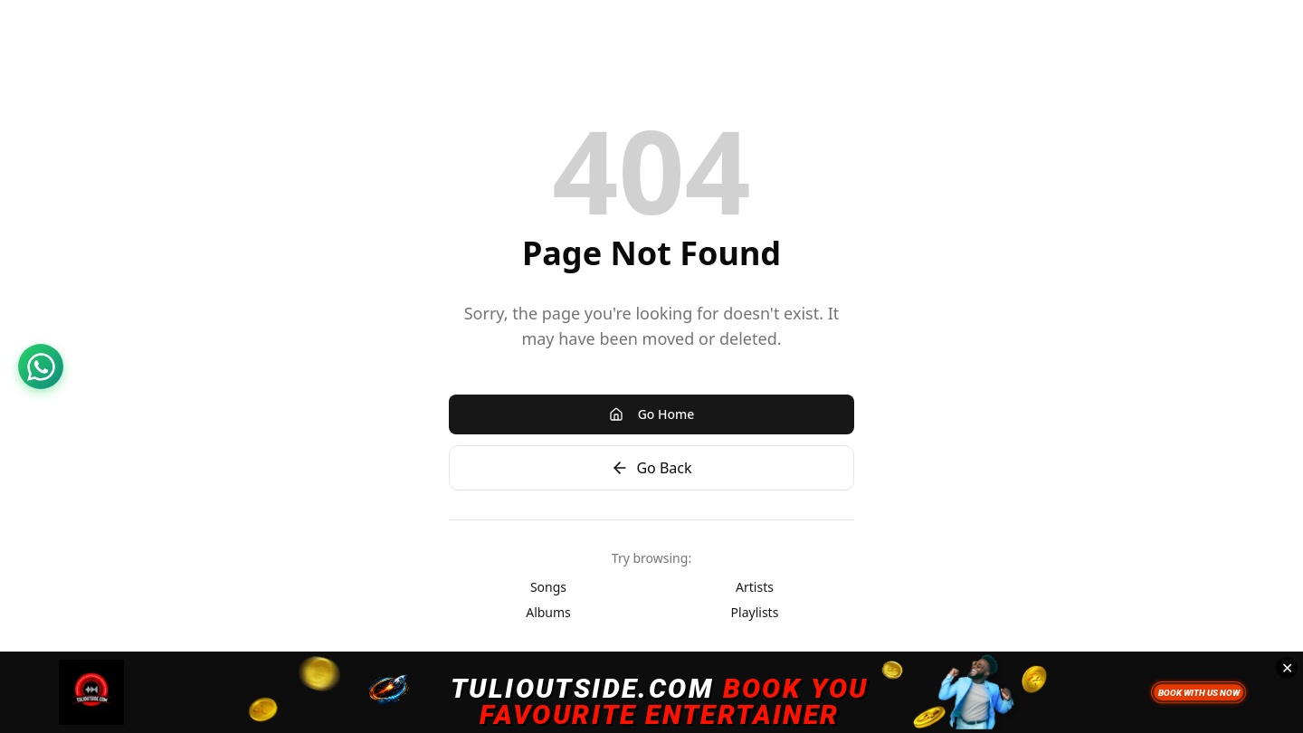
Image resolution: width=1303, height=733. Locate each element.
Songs (548, 586)
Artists (755, 586)
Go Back (651, 468)
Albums (548, 612)
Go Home (652, 414)
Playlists (755, 612)
